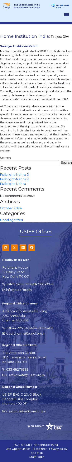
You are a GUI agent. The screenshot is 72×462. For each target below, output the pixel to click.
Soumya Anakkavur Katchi (19, 46)
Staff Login (36, 457)
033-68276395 (17, 369)
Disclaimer (40, 449)
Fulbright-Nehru (13, 184)
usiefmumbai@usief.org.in (26, 411)
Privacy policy (58, 449)
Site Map (37, 453)
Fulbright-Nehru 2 (14, 179)
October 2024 (11, 208)
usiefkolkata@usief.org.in (25, 375)
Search (5, 158)
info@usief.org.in (19, 290)
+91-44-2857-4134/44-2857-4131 (29, 328)
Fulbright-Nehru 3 (14, 174)
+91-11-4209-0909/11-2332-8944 (30, 284)
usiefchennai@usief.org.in (26, 333)
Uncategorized (11, 220)
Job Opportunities (18, 449)
